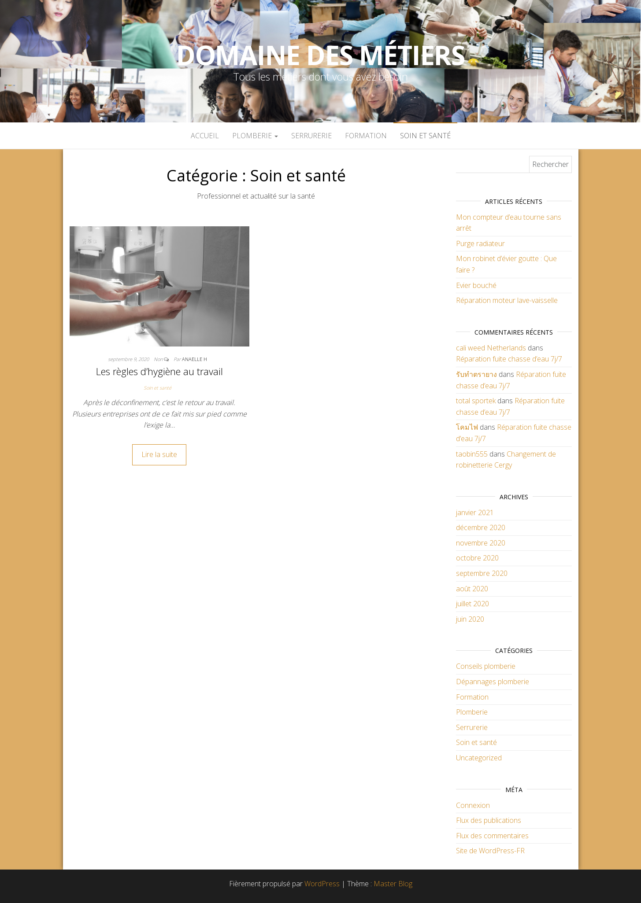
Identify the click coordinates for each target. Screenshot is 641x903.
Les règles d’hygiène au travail (159, 371)
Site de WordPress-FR (490, 850)
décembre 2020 (480, 527)
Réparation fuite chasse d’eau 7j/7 (509, 359)
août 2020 (472, 588)
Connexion (473, 805)
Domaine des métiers (320, 55)
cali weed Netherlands (491, 348)
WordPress (322, 883)
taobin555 (472, 454)
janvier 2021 (475, 512)
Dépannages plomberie (492, 681)
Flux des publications (488, 820)
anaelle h (194, 359)
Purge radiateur (480, 243)
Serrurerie (311, 135)
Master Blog (393, 883)
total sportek (476, 400)
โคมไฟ (467, 427)
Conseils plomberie (485, 666)
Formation (366, 135)
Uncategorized (479, 758)
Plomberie (255, 135)
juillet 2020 (472, 603)
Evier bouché (476, 285)
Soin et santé (425, 135)
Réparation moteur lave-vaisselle (507, 300)
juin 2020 (470, 619)
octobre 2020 (477, 558)
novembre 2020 (480, 543)
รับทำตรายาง (476, 374)
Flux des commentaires (492, 835)
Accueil (205, 135)
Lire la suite (159, 454)
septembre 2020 (482, 573)
